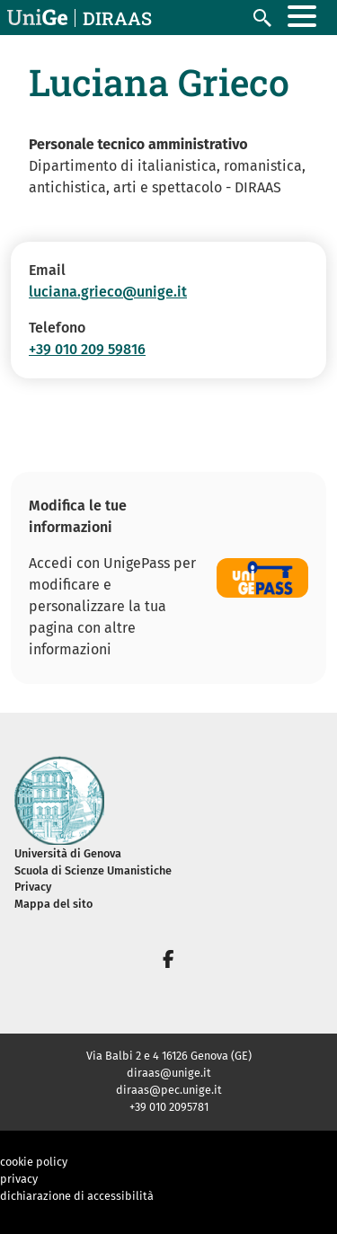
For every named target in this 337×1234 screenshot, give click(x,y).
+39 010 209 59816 (87, 349)
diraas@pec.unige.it (169, 1089)
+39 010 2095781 (168, 1107)
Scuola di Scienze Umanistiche (93, 870)
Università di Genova (67, 853)
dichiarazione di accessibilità (77, 1196)
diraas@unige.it (169, 1072)
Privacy (32, 886)
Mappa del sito (53, 903)
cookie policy (33, 1161)
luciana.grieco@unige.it (108, 291)
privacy (19, 1178)
